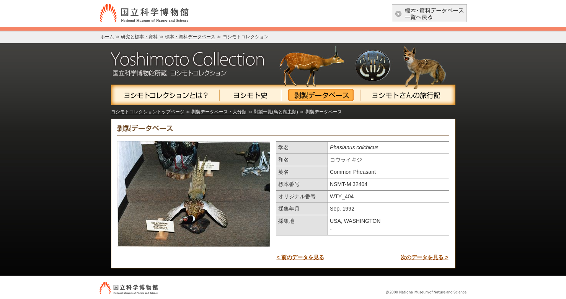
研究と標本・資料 (139, 36)
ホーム (107, 36)
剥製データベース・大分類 (218, 111)
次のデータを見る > (424, 257)
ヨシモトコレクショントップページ (147, 111)
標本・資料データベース (190, 36)
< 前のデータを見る (300, 257)
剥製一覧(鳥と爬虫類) (276, 111)
